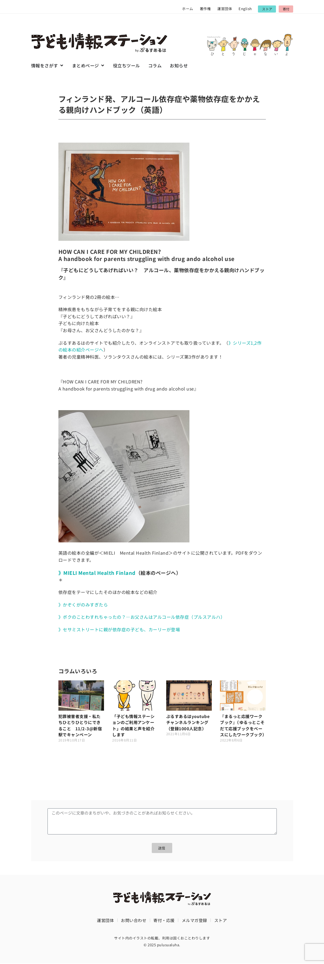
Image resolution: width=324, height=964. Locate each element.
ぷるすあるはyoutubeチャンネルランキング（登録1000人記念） (188, 722)
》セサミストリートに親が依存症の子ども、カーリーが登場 (119, 629)
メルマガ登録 (194, 920)
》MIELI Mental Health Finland (97, 572)
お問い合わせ (133, 920)
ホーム (187, 8)
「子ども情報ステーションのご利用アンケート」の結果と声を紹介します (133, 725)
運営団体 (224, 8)
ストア (220, 920)
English (245, 8)
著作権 (205, 8)
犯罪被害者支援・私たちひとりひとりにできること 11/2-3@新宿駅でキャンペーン (80, 725)
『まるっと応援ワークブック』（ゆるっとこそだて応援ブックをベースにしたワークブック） (243, 725)
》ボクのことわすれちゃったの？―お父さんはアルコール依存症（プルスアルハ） (141, 617)
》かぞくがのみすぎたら (83, 604)
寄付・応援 (164, 920)
